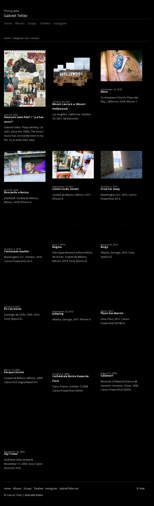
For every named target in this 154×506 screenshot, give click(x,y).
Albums (20, 23)
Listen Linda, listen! (65, 189)
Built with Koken (34, 495)
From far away (110, 189)
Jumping (58, 313)
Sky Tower (11, 454)
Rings (104, 247)
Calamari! (107, 375)
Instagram (60, 23)
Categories (18, 38)
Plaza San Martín (112, 313)
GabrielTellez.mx (68, 488)
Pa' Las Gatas (12, 309)
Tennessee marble (16, 251)
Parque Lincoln (14, 372)
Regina (57, 247)
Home (8, 23)
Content (34, 38)
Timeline (45, 23)
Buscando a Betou (16, 192)
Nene (104, 91)
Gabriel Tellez (15, 15)
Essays (32, 23)
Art (26, 38)
